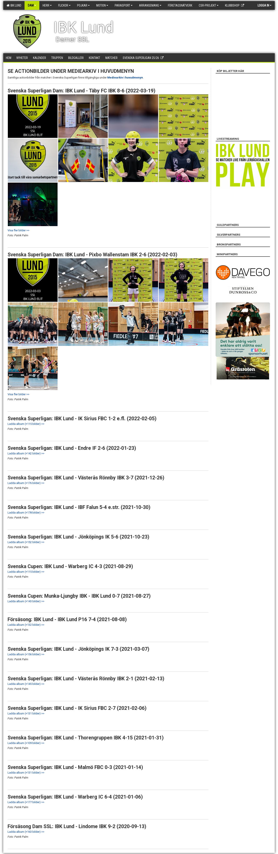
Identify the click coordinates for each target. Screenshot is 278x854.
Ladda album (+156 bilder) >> (26, 654)
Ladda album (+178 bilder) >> (26, 512)
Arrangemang (150, 5)
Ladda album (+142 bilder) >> (26, 453)
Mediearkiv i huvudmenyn (125, 77)
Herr (47, 5)
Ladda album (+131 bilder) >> (26, 713)
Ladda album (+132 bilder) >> (26, 624)
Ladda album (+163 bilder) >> (26, 831)
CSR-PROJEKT (208, 5)
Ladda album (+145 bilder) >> (26, 684)
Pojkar (83, 5)
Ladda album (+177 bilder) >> (26, 802)
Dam (32, 5)
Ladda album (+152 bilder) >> (26, 542)
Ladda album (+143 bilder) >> (26, 601)
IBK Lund (14, 5)
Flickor (64, 5)
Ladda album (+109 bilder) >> (26, 743)
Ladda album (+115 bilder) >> (26, 423)
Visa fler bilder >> (18, 230)
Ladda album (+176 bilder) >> (26, 483)
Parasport (123, 5)
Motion (102, 5)
